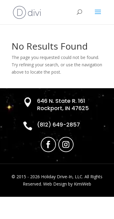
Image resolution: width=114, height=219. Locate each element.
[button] (98, 15)
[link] (27, 12)
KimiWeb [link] (82, 184)
